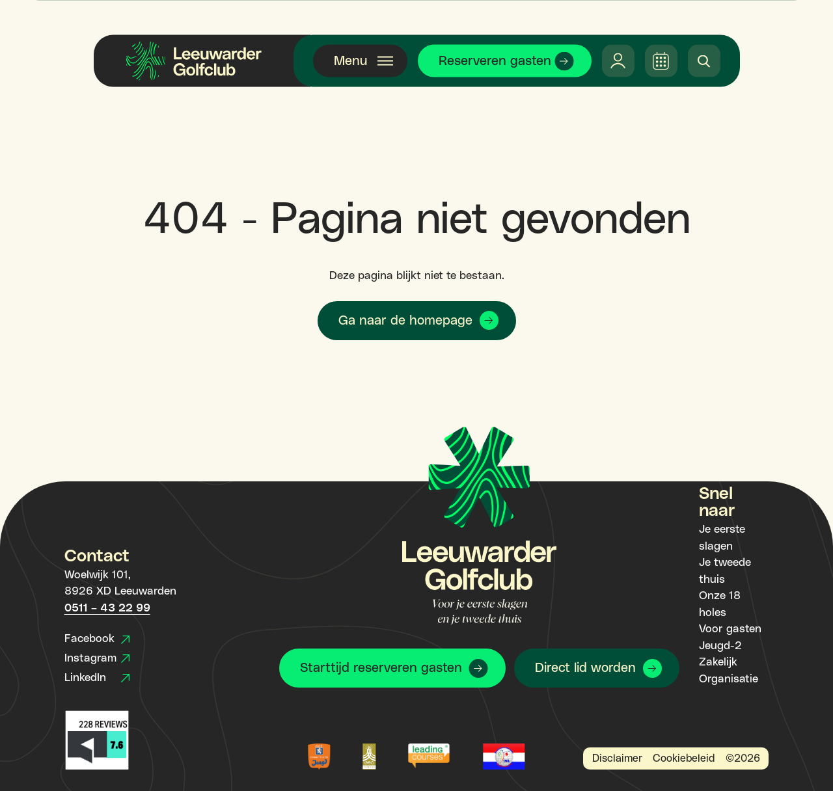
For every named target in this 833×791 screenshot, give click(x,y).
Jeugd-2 (720, 646)
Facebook (97, 639)
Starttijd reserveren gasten (381, 668)
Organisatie (728, 679)
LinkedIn (97, 678)
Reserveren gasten (495, 61)
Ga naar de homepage (405, 320)
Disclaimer (617, 758)
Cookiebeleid (684, 758)
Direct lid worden (585, 668)
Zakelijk (718, 662)
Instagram (97, 658)
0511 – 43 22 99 (107, 608)
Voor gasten (730, 629)
